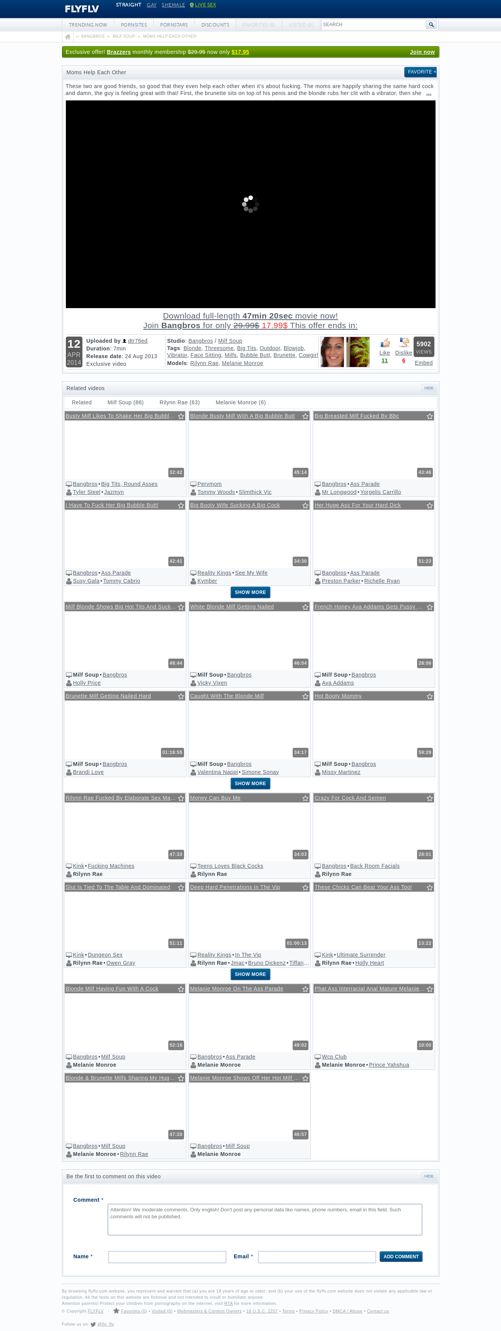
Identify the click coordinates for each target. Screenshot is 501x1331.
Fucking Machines (111, 866)
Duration (98, 348)
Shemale (173, 5)
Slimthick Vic (255, 492)
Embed (424, 363)
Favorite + (422, 72)
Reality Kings (214, 573)
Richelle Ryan (382, 581)
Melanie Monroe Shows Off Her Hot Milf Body (248, 1078)
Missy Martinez (341, 772)
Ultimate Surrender (361, 955)
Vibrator (177, 355)
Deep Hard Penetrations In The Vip (235, 887)
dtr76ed (137, 341)
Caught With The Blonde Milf (227, 696)
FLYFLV (76, 9)
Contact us (378, 1311)
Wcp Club (334, 1057)
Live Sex (203, 5)
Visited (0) (162, 1311)
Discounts (215, 25)
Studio (176, 341)
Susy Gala (86, 581)
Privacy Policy (313, 1311)
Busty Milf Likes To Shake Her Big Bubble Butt (125, 416)
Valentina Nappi (218, 772)
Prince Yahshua (389, 1065)
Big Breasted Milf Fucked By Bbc (357, 416)
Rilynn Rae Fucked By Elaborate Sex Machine (125, 798)
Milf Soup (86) (125, 402)
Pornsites (134, 25)
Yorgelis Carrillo (380, 492)
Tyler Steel (87, 492)
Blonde (193, 348)
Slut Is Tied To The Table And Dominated (118, 887)
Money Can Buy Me (215, 798)
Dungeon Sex (105, 955)
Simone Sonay (260, 772)
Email (243, 1256)
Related (82, 402)
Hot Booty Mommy (338, 696)
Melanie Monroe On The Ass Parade (236, 989)
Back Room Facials (375, 866)
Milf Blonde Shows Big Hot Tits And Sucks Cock (125, 607)
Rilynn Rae (204, 363)
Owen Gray (120, 963)
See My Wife (251, 573)
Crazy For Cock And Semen (350, 798)
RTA (229, 1303)
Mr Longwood (339, 492)
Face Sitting (206, 355)
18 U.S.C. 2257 (262, 1311)
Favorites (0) (134, 1311)
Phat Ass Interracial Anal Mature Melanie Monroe (374, 989)
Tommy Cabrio (121, 581)
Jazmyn (114, 492)
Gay (152, 5)
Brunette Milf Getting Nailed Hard (108, 696)
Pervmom (210, 484)
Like (384, 346)
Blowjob (294, 348)
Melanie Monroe (242, 363)
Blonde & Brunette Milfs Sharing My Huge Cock (125, 1078)
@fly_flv (105, 1324)
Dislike (404, 346)
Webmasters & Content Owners (209, 1311)
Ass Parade (365, 484)
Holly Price (87, 683)
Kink (78, 866)
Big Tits (246, 348)
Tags (173, 348)
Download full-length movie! (251, 320)
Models (177, 363)
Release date (104, 356)
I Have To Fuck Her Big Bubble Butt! (112, 505)
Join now (422, 52)
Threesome (219, 348)
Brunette (284, 355)
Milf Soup (230, 341)
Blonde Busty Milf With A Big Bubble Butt (242, 416)
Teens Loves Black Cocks (230, 866)
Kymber (207, 581)
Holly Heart (369, 963)
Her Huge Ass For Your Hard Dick (358, 505)
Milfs (231, 355)
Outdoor (270, 348)
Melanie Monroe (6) (241, 402)
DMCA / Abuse (348, 1311)
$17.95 (241, 52)
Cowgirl (308, 355)
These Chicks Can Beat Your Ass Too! (363, 887)
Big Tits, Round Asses (129, 484)
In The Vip (248, 955)
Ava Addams (338, 683)
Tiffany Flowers (308, 963)
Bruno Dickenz (267, 963)
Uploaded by (103, 341)
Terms (288, 1311)
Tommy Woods (216, 492)
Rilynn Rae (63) (179, 402)
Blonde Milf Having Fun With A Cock (112, 989)
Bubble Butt (255, 355)
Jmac (237, 963)
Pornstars (174, 25)
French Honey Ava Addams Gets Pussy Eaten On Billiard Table (374, 607)
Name (83, 1256)
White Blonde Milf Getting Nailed (232, 607)
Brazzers (119, 52)
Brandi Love (88, 772)
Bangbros (200, 341)
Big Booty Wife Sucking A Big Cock (235, 505)
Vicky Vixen (212, 683)
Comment (89, 1200)
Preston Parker (341, 581)
